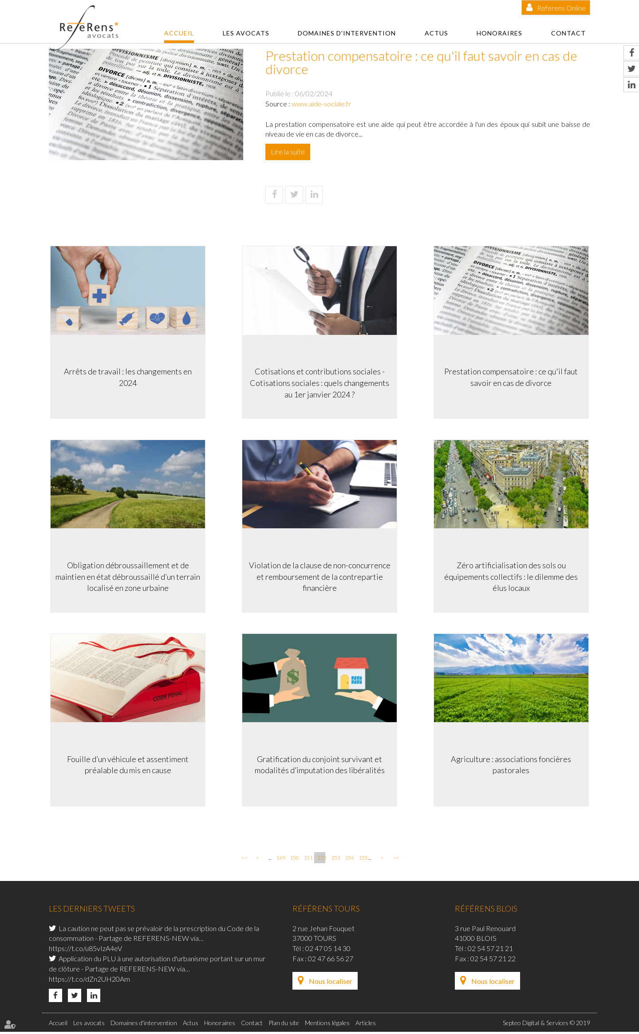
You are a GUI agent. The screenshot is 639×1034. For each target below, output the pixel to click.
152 (321, 859)
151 (308, 859)
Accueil (179, 33)
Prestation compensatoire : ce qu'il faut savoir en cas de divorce (513, 375)
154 (349, 859)
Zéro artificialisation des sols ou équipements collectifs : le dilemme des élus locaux (513, 575)
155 (363, 859)
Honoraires (499, 33)
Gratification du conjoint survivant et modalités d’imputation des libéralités (320, 764)
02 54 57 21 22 (493, 960)
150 (294, 859)
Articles (365, 1024)
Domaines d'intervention (347, 33)
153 (335, 859)
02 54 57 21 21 (490, 950)
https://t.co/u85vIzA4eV (85, 950)
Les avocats (246, 33)
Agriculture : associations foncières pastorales (513, 764)
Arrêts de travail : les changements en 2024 (126, 375)
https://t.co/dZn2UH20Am (89, 980)
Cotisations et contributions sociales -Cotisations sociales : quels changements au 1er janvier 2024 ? (319, 381)
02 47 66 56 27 (330, 960)
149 (280, 859)
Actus (436, 33)
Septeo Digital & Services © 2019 (546, 1024)
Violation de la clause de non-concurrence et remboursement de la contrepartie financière (319, 575)
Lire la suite (288, 151)
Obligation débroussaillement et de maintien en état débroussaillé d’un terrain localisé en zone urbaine (126, 575)
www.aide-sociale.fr (321, 103)
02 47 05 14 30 (328, 950)
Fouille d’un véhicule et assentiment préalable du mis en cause (126, 764)
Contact (568, 33)
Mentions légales (327, 1024)
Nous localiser (330, 983)
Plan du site (283, 1024)
